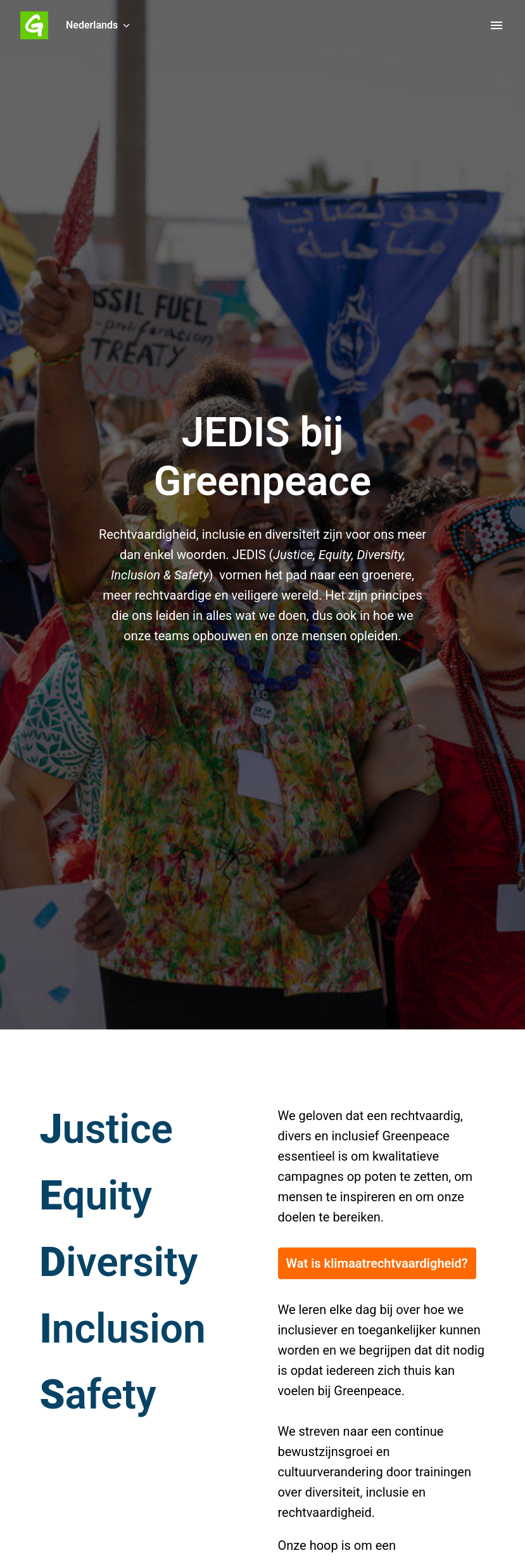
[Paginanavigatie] (496, 25)
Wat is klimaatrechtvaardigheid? (377, 1263)
